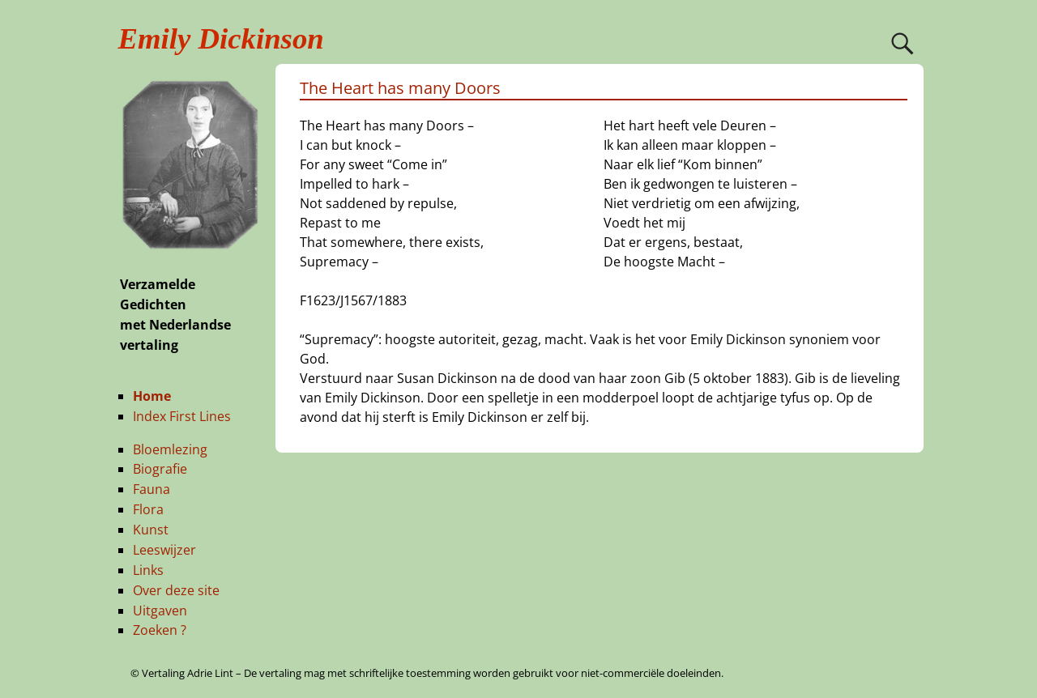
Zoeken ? (159, 630)
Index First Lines (182, 416)
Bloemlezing (170, 449)
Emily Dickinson (221, 38)
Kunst (151, 529)
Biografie (160, 469)
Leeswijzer (164, 550)
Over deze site (176, 590)
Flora (148, 509)
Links (148, 570)
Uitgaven (160, 610)
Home (152, 396)
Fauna (151, 489)
